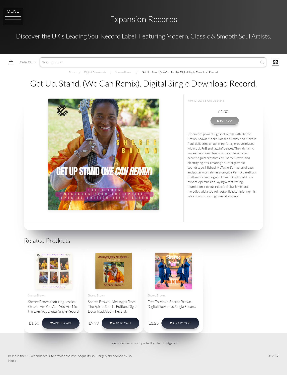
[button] (13, 16)
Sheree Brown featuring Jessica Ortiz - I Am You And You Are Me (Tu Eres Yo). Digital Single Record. (54, 306)
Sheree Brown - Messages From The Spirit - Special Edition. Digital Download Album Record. (113, 306)
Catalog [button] (28, 62)
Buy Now (225, 120)
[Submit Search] (262, 62)
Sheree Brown (123, 72)
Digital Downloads (95, 72)
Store (72, 72)
